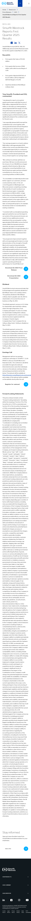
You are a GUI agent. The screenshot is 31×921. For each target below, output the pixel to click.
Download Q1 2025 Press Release (14, 269)
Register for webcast (12, 384)
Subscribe (8, 848)
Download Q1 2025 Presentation (14, 277)
